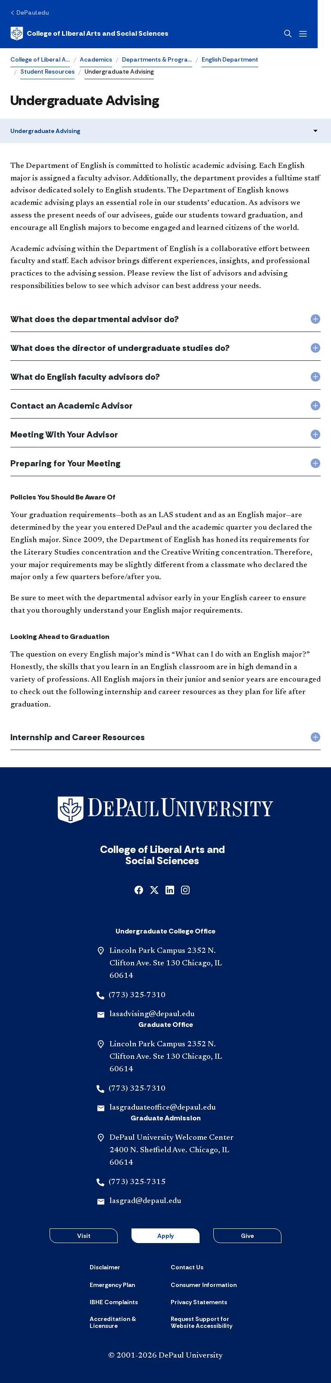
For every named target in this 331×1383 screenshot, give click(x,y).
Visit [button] (84, 1236)
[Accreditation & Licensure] (125, 1322)
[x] (154, 889)
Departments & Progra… (157, 59)
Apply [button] (165, 1236)
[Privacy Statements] (199, 1302)
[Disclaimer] (105, 1267)
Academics (96, 59)
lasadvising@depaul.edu (151, 1014)
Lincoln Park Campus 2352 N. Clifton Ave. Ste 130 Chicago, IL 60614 (165, 963)
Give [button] (247, 1236)
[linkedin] (170, 889)
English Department (230, 59)
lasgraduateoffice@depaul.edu (162, 1108)
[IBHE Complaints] (114, 1302)
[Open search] (301, 33)
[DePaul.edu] (29, 12)
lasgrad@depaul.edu (145, 1201)
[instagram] (185, 889)
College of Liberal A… (40, 59)
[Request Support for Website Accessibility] (206, 1322)
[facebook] (138, 889)
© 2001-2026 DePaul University (165, 1356)
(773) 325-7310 (137, 995)
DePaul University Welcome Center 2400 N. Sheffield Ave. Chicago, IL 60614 (171, 1150)
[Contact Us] (187, 1267)
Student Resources (47, 71)
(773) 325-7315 (137, 1182)
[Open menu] (316, 34)
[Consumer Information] (204, 1284)
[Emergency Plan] (112, 1284)
